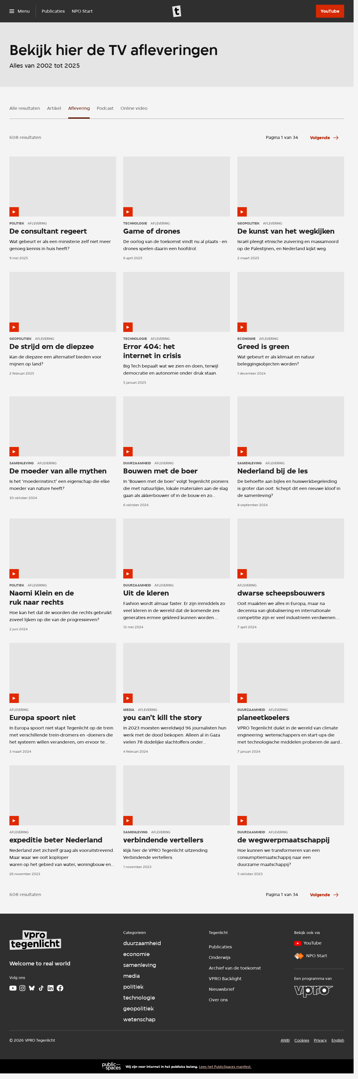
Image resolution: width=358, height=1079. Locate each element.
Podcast (105, 108)
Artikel (54, 108)
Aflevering (79, 108)
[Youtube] (12, 988)
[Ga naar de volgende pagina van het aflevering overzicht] (324, 138)
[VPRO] (313, 991)
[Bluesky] (31, 988)
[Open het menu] (19, 11)
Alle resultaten (24, 108)
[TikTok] (41, 988)
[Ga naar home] (177, 11)
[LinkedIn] (50, 988)
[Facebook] (60, 988)
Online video (134, 108)
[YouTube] (330, 11)
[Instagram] (22, 988)
